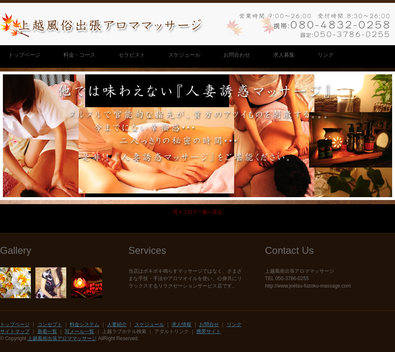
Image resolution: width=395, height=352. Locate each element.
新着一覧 (47, 331)
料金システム (84, 324)
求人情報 (181, 324)
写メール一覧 (79, 331)
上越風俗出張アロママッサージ (62, 338)
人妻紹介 (117, 324)
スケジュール (149, 324)
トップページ (15, 324)
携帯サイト (208, 331)
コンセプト (49, 324)
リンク (234, 324)
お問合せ (209, 324)
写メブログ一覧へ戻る (197, 212)
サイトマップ (15, 331)
